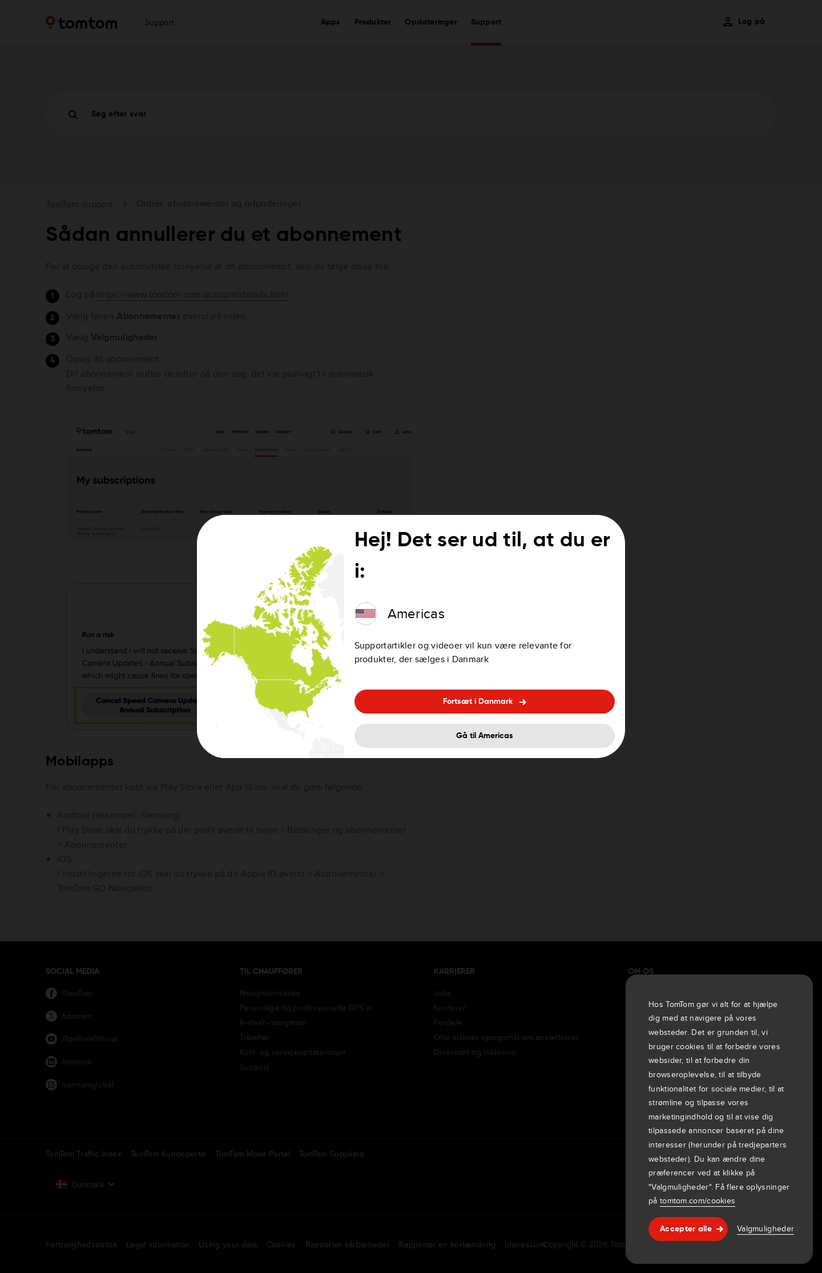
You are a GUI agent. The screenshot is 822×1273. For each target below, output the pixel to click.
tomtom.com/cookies (697, 1200)
